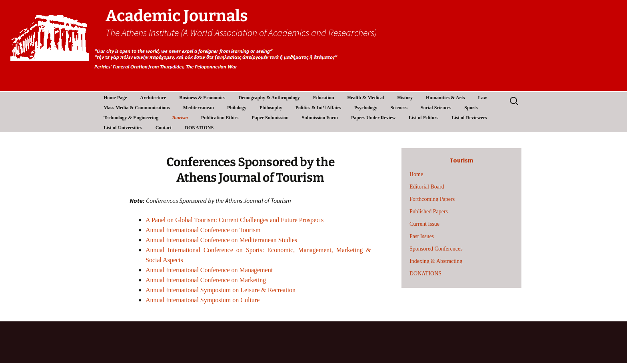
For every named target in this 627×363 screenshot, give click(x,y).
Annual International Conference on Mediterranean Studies (221, 240)
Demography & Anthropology (269, 97)
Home (416, 174)
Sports (470, 107)
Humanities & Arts (445, 97)
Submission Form (320, 117)
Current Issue (424, 224)
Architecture (153, 97)
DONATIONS (199, 127)
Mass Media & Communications (137, 107)
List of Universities (123, 127)
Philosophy (271, 107)
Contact (164, 127)
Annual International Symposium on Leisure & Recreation (221, 290)
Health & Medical (365, 97)
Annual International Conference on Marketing (206, 280)
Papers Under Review (373, 117)
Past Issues (421, 236)
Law (482, 97)
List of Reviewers (469, 117)
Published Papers (428, 212)
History (405, 97)
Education (323, 97)
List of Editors (423, 117)
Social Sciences (436, 107)
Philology (236, 107)
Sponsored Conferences (436, 249)
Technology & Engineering (131, 117)
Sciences (398, 107)
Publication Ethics (220, 117)
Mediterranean (198, 107)
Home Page (115, 97)
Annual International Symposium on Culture (203, 300)
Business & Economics (202, 97)
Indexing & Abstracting (435, 261)
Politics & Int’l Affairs (318, 107)
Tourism (180, 117)
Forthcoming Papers (432, 199)
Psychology (365, 107)
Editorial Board (426, 187)
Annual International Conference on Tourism (203, 230)
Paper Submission (270, 117)
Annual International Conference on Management (209, 270)
